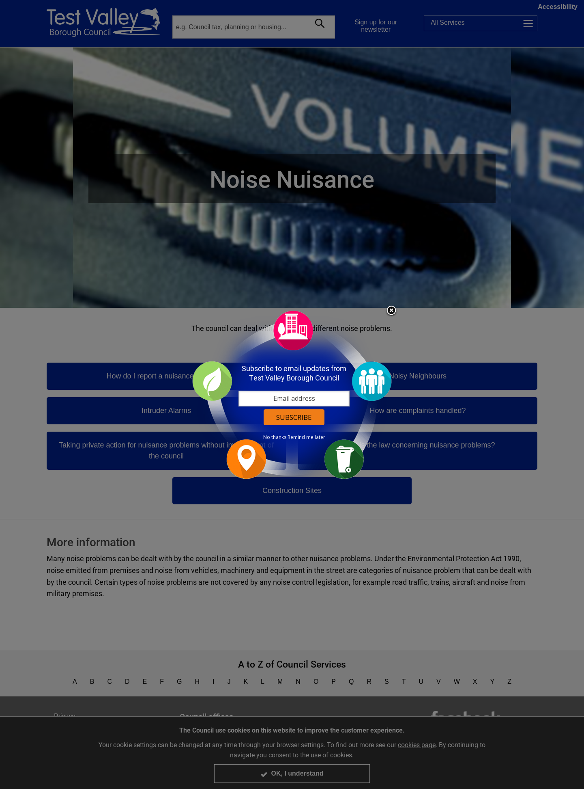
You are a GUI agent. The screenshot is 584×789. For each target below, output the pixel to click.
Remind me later (306, 437)
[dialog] (292, 394)
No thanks (274, 437)
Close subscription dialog (391, 311)
